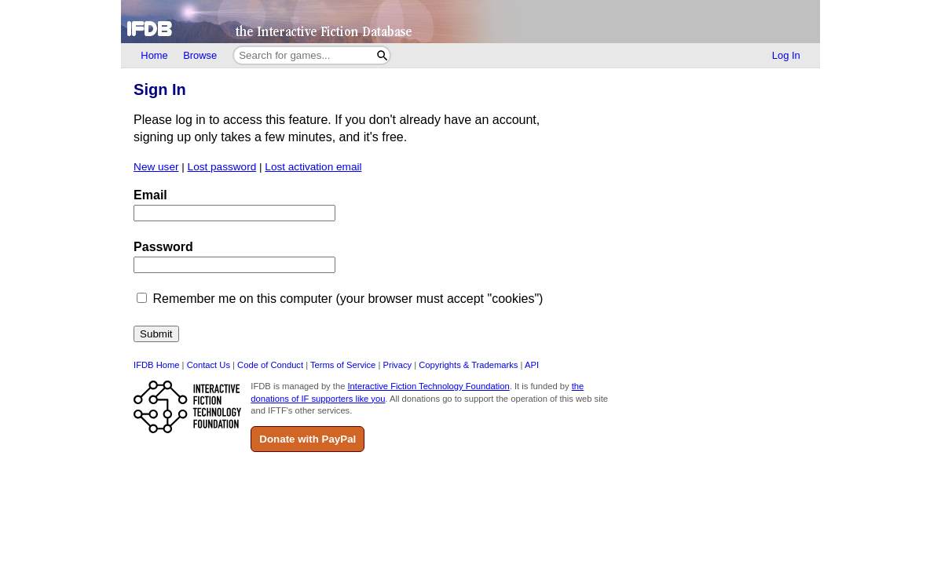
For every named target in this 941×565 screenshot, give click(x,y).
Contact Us (208, 365)
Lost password (222, 167)
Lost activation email (313, 167)
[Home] (470, 21)
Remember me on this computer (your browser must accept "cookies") (348, 298)
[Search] (382, 55)
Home (154, 55)
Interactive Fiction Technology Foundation (428, 386)
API (532, 365)
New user (156, 167)
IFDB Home (156, 365)
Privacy (397, 365)
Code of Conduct (270, 365)
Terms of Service (342, 365)
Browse (200, 55)
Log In (786, 55)
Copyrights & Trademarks (468, 365)
